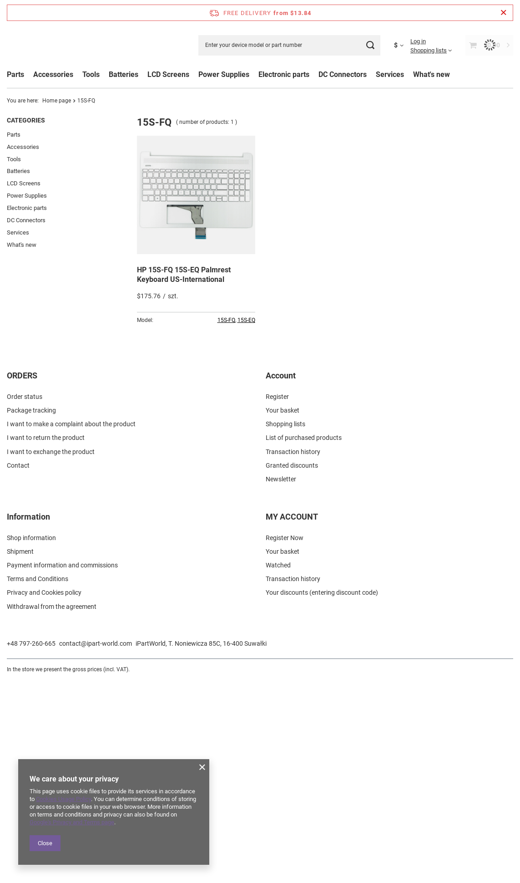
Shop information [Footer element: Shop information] (31, 740)
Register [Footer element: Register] (277, 598)
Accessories (23, 146)
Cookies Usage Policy (63, 799)
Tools (14, 159)
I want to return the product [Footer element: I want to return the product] (46, 640)
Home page (56, 100)
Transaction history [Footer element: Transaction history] (293, 654)
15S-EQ (246, 320)
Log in (418, 41)
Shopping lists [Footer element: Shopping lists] (285, 626)
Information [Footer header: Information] (28, 719)
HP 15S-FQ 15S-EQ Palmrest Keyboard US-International (184, 274)
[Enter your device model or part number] (289, 45)
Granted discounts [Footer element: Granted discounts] (292, 667)
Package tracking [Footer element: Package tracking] (31, 612)
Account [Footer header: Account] (281, 577)
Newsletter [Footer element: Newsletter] (281, 681)
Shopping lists (428, 50)
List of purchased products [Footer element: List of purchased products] (304, 640)
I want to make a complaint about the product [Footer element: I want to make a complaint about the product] (71, 626)
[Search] (370, 45)
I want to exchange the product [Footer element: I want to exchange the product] (51, 654)
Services (18, 232)
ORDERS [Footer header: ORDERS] (22, 577)
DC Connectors (26, 220)
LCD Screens (23, 183)
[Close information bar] (503, 12)
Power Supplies (27, 195)
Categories (26, 120)
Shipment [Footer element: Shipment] (20, 753)
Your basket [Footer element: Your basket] (282, 612)
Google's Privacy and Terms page (72, 822)
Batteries (18, 171)
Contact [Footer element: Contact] (18, 667)
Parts (15, 74)
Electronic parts (27, 207)
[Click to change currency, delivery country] (402, 45)
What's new (431, 74)
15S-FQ (226, 320)
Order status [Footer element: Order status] (24, 598)
